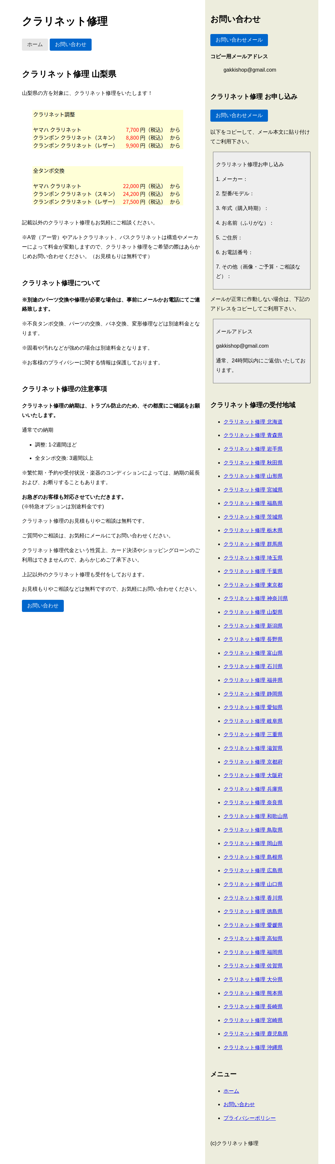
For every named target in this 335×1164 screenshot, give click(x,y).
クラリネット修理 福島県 (252, 503)
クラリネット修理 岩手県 (252, 449)
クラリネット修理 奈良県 (252, 802)
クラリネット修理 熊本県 (252, 993)
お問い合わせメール (239, 40)
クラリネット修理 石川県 (252, 666)
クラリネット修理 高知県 (252, 938)
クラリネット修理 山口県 (252, 884)
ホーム (35, 44)
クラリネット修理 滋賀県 (252, 748)
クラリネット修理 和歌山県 (255, 816)
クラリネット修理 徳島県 (252, 911)
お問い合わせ (70, 44)
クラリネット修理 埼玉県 (252, 558)
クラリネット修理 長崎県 (252, 1006)
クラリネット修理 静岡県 (252, 694)
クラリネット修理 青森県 (252, 435)
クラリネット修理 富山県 (252, 653)
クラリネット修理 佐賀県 (252, 965)
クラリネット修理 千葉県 (252, 571)
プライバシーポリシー (249, 1118)
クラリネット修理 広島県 (252, 870)
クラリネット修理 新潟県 (252, 626)
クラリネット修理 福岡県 (252, 952)
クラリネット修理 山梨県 (252, 612)
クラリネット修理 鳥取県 (252, 830)
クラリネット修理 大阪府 (252, 775)
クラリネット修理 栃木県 (252, 530)
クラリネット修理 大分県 (252, 979)
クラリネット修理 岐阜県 (252, 721)
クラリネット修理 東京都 (252, 585)
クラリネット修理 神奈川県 (255, 598)
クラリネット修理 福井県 (252, 680)
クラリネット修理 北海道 (252, 422)
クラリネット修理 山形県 (252, 476)
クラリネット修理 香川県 (252, 898)
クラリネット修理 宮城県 (252, 490)
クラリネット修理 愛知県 (252, 707)
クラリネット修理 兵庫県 (252, 789)
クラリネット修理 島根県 (252, 857)
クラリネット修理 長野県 (252, 639)
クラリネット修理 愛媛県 (252, 925)
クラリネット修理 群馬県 (252, 544)
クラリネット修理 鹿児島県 (255, 1033)
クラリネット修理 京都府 (252, 762)
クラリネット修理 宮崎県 (252, 1020)
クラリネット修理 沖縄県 (252, 1047)
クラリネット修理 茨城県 (252, 517)
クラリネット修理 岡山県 (252, 843)
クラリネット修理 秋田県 (252, 462)
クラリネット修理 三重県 (252, 734)
